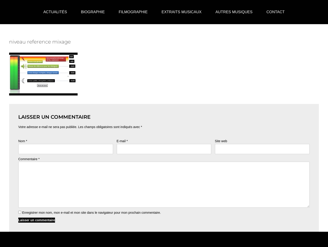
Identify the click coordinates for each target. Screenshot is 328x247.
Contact (275, 12)
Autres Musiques (233, 12)
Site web (221, 141)
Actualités (55, 12)
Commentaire (28, 159)
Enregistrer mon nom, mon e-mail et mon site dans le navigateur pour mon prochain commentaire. (91, 212)
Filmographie (133, 12)
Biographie (93, 12)
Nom (22, 141)
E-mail (122, 141)
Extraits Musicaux (182, 12)
